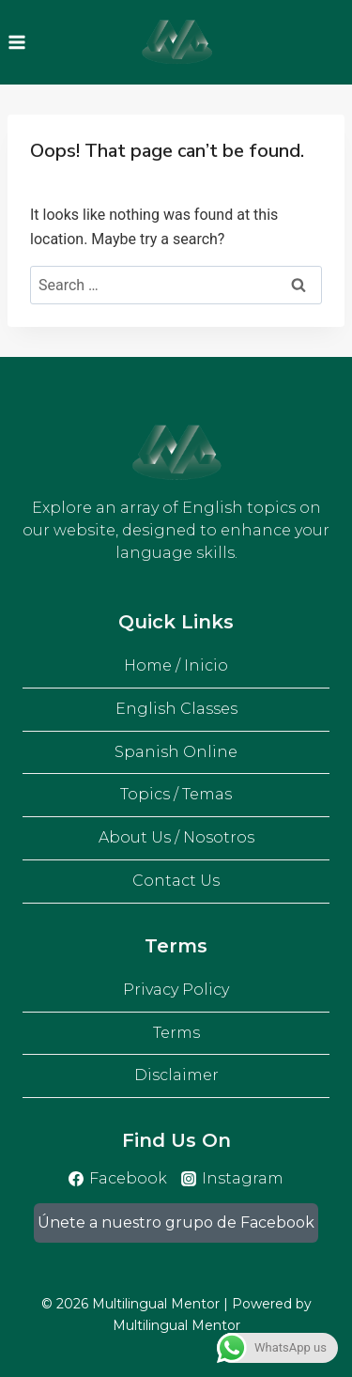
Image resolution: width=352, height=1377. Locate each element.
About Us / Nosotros (176, 837)
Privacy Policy (176, 989)
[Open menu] (17, 41)
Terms (176, 1033)
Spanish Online (176, 752)
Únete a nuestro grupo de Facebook (176, 1222)
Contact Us (176, 881)
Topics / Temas (176, 794)
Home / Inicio (176, 665)
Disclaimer (176, 1075)
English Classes (176, 709)
